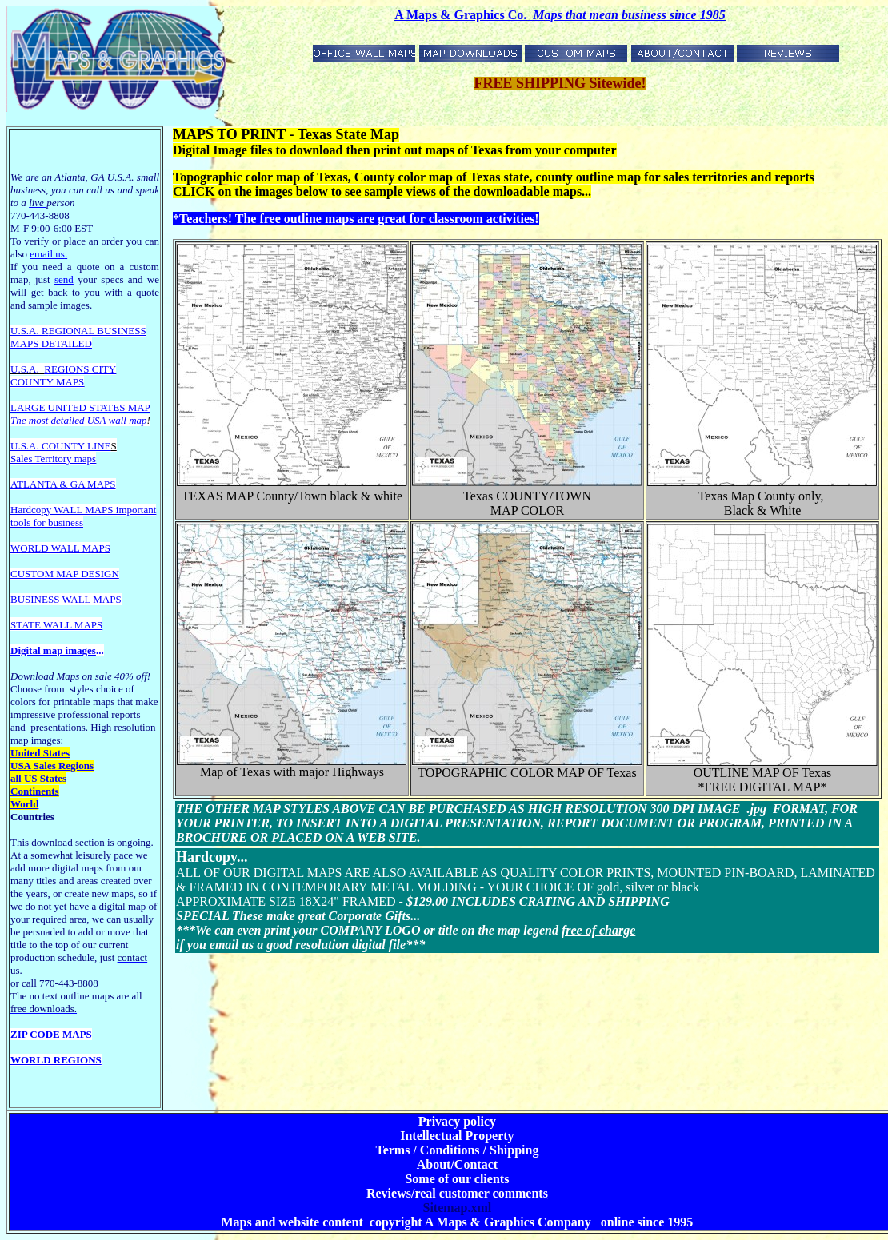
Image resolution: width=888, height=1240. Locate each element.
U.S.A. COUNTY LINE (60, 446)
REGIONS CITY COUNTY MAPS (63, 375)
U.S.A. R (29, 331)
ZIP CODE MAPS (51, 1034)
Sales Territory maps (53, 459)
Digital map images (53, 650)
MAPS (24, 343)
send (64, 279)
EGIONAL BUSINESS (97, 331)
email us (48, 254)
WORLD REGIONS (56, 1060)
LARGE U (32, 407)
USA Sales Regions (52, 766)
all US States (38, 778)
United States (40, 753)
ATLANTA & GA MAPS (63, 484)
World (24, 804)
